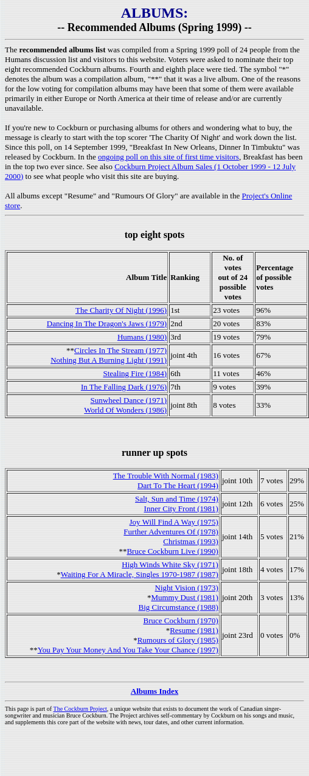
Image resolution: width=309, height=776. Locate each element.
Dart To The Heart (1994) (177, 485)
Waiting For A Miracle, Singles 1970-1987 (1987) (139, 574)
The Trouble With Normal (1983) (165, 475)
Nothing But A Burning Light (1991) (108, 360)
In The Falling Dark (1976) (124, 386)
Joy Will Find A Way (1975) (174, 521)
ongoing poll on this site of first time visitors (168, 156)
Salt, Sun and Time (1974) (176, 498)
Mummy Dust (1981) (184, 597)
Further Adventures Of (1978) (170, 531)
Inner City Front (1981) (181, 508)
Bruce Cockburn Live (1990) (172, 551)
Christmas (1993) (190, 541)
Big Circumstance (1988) (178, 607)
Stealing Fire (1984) (135, 373)
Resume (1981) (194, 630)
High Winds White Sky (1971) (170, 564)
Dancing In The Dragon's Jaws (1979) (107, 323)
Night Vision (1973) (186, 587)
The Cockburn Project (80, 708)
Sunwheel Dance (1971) (129, 400)
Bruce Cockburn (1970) (180, 620)
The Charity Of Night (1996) (121, 310)
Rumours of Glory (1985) (177, 640)
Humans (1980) (142, 336)
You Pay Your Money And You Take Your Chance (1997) (128, 649)
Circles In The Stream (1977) (120, 350)
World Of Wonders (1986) (125, 409)
